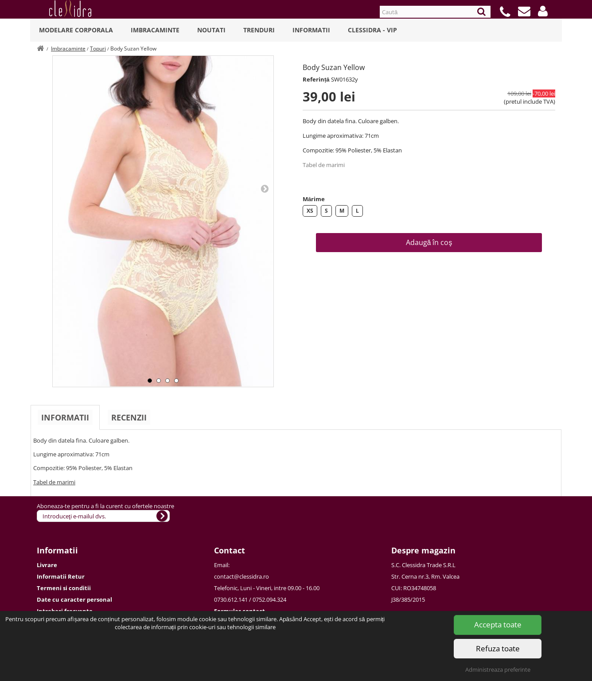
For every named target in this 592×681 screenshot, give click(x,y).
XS (310, 210)
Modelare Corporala (76, 30)
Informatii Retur (61, 576)
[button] (543, 11)
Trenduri (259, 30)
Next (264, 188)
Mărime (314, 199)
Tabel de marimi (324, 165)
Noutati (211, 30)
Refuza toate (498, 648)
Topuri (98, 48)
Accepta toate (498, 624)
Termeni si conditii (64, 588)
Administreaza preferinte (497, 669)
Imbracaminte (155, 30)
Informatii (311, 30)
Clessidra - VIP (372, 30)
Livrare (47, 565)
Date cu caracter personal (74, 599)
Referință (316, 79)
